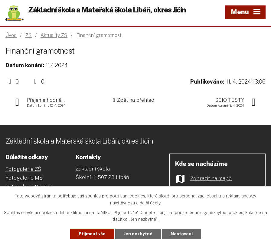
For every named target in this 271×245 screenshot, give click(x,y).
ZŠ (28, 35)
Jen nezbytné (138, 233)
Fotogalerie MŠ (24, 178)
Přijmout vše (92, 233)
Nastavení (182, 233)
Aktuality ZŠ (54, 35)
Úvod (11, 35)
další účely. (150, 202)
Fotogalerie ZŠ (23, 169)
